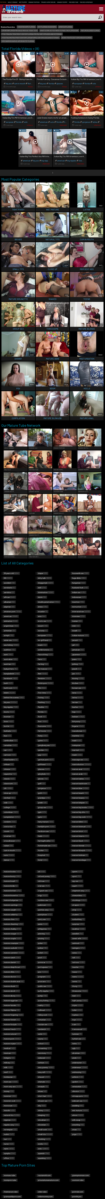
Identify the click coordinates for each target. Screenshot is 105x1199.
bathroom (10, 688)
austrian (9, 664)
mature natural (12, 1034)
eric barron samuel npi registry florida (18, 41)
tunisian (76, 1034)
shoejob (42, 1086)
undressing (78, 1072)
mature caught (12, 910)
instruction (79, 607)
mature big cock (81, 817)
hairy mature (45, 821)
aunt (8, 654)
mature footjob (12, 1024)
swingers (78, 948)
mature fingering (13, 1015)
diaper (42, 573)
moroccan (10, 1105)
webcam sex (79, 1101)
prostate (44, 981)
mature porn (12, 1039)
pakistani (44, 905)
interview (78, 616)
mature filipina (11, 1010)
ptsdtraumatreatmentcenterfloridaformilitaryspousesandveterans (30, 37)
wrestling (77, 1125)
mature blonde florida (90, 30)
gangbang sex (46, 745)
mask (76, 755)
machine (77, 735)
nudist (8, 1134)
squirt (77, 886)
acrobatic (9, 587)
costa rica (9, 826)
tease (76, 972)
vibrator (78, 1091)
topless (77, 1015)
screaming (44, 1048)
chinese (9, 769)
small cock (44, 1129)
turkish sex (78, 1039)
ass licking (11, 645)
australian (10, 659)
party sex (43, 919)
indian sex (78, 592)
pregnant (43, 976)
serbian (43, 1062)
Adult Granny (13, 2)
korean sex (78, 688)
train (76, 1024)
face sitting (45, 654)
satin (42, 1034)
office (8, 1158)
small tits (45, 1134)
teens (77, 976)
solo (94, 83)
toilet (76, 1010)
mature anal (80, 769)
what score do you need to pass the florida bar (59, 30)
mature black (80, 841)
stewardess (78, 895)
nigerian (9, 1120)
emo (41, 616)
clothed (9, 798)
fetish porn (45, 683)
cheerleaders (10, 759)
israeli (76, 630)
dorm (42, 597)
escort (42, 626)
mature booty (12, 876)
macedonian (78, 731)
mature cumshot (13, 953)
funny (42, 735)
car (7, 750)
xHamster (63, 125)
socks (42, 1144)
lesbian (78, 716)
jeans (76, 659)
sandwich (43, 1029)
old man (43, 881)
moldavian (9, 1077)
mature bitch (79, 831)
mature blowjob (81, 850)
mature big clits (80, 812)
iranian (76, 621)
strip (76, 910)
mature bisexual (81, 826)
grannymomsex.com (80, 1175)
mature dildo (11, 972)
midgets (9, 1058)
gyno (42, 817)
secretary (44, 1053)
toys (76, 1019)
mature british (12, 890)
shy (41, 1105)
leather (77, 707)
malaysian (78, 745)
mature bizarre (80, 836)
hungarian (78, 583)
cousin (8, 831)
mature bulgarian (12, 900)
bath (8, 683)
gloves (42, 778)
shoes (42, 1091)
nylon (9, 1148)
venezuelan (79, 1086)
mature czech (12, 957)
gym (42, 812)
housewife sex (80, 573)
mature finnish (11, 1019)
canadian (10, 745)
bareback (10, 678)
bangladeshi (11, 673)
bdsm (9, 692)
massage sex (80, 759)
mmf (8, 1072)
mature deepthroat (14, 967)
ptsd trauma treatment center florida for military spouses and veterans (32, 34)
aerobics (9, 592)
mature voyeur (12, 1043)
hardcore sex (46, 831)
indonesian (78, 597)
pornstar (44, 962)
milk (8, 1067)
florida (30, 83)
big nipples (45, 160)
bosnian (8, 716)
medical (9, 1048)
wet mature (80, 1110)
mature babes (80, 778)
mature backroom (80, 783)
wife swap (78, 1120)
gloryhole (43, 774)
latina (95, 122)
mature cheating (13, 924)
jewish (76, 669)
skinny (43, 1110)
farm (41, 659)
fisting (43, 697)
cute (52, 122)
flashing (43, 702)
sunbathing (78, 919)
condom (9, 821)
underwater (78, 1062)
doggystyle (45, 583)
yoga (76, 1134)
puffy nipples (45, 991)
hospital (43, 855)
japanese (78, 654)
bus (7, 735)
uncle (76, 1058)
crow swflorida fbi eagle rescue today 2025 (19, 30)
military (9, 1062)
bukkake (10, 731)
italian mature (80, 635)
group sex (45, 807)
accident (9, 583)
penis (42, 924)
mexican (9, 1053)
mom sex (10, 1082)
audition (9, 650)
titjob (77, 1005)
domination (45, 592)
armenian (9, 630)
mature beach (80, 793)
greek (42, 802)
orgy (42, 895)
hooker (42, 850)
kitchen (77, 683)
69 (7, 578)
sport (76, 876)
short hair (44, 1096)
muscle (9, 1110)
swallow (78, 929)
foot (42, 721)
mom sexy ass (12, 1086)
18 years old (11, 573)
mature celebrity (12, 914)
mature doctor (12, 976)
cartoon (9, 755)
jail (75, 645)
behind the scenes (13, 697)
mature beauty (80, 798)
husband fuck (80, 587)
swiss (76, 953)
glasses (59, 83)
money (8, 1091)
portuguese (44, 967)
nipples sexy (11, 1125)
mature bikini (79, 821)
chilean (8, 764)
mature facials (12, 1005)
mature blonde (81, 845)
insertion (78, 602)
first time (44, 692)
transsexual (79, 1029)
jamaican (77, 650)
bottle (8, 726)
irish (75, 626)
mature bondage (81, 860)
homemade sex (47, 845)
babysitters (10, 669)
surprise (78, 924)
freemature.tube (11, 1192)
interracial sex (81, 611)
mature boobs (12, 871)
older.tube (42, 1192)
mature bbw (80, 788)
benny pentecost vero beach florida (76, 37)
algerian (9, 607)
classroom (10, 783)
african (9, 597)
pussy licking (46, 1000)
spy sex (77, 881)
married (77, 750)
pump (42, 996)
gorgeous (86, 122)
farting (42, 664)
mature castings (12, 905)
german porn (45, 759)
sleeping (43, 1115)
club (8, 802)
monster (10, 1096)
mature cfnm (11, 919)
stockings (79, 900)
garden (42, 750)
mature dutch (11, 991)
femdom (44, 678)
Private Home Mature (48, 2)
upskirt (77, 1082)
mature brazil (10, 881)
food (42, 716)
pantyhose (44, 914)
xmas (76, 1129)
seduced (44, 1058)
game (42, 740)
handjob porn (46, 826)
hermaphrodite (46, 841)
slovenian (43, 1125)
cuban (8, 845)
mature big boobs (82, 807)
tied (76, 996)
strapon (78, 905)
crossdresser (11, 841)
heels (43, 836)
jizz (76, 673)
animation (10, 621)
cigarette (10, 774)
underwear (79, 1067)
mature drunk (11, 986)
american (44, 122)
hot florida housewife (47, 27)
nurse (8, 1144)
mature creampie (13, 943)
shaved (43, 1077)
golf (41, 783)
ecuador (42, 611)
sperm (77, 871)
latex (76, 692)
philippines (44, 929)
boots (9, 712)
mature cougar (12, 933)
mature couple (12, 938)
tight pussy (79, 1000)
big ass (9, 83)
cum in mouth (19, 83)
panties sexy (45, 910)
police (42, 948)
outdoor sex (45, 900)
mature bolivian (79, 855)
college (9, 807)
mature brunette (13, 895)
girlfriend (44, 764)
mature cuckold (13, 948)
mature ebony (12, 996)
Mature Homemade (86, 2)
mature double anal (13, 981)
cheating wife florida (26, 27)
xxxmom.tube (77, 1180)
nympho (9, 1153)
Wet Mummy (23, 2)
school (43, 1043)
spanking (44, 1158)
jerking (77, 664)
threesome (79, 991)
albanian (9, 602)
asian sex (10, 640)
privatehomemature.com (48, 1180)
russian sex (45, 1024)
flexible (42, 707)
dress (42, 607)
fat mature (44, 669)
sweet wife (79, 938)
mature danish (11, 962)
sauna (42, 1039)
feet (42, 673)
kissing (77, 678)
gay (42, 755)
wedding (77, 1105)
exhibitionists (45, 650)
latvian (76, 702)
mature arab (79, 774)
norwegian (10, 1129)
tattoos (78, 962)
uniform (77, 1077)
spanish (43, 1153)
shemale (43, 1082)
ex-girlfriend (44, 640)
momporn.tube (10, 1180)
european (78, 83)
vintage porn (80, 1096)
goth (42, 793)
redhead (44, 1010)
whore (77, 1115)
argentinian (11, 626)
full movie (44, 731)
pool (42, 957)
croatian (9, 836)
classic (9, 778)
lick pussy (78, 721)
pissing (43, 938)
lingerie (78, 726)
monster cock (12, 1101)
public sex (44, 986)
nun (7, 1139)
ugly (75, 1048)
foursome (44, 726)
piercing (43, 933)
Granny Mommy (62, 2)
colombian (11, 812)
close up (82, 160)
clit (8, 788)
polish (42, 953)
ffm (42, 688)
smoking (44, 1139)
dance (9, 860)
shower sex (44, 1101)
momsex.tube (9, 1175)
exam (42, 645)
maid (76, 740)
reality (43, 1005)
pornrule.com (77, 1192)
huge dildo (78, 578)
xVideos (98, 86)
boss (8, 721)
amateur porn (12, 611)
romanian (44, 1019)
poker (42, 943)
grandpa (43, 798)
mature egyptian (12, 1000)
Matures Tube (73, 2)
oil (41, 871)
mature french (12, 1029)
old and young (46, 876)
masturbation (81, 764)
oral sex (43, 886)
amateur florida (65, 27)
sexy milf (44, 1072)
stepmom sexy (80, 890)
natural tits (11, 1115)
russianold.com (44, 1175)
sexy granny (45, 1067)
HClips (30, 86)
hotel (66, 122)
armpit (8, 635)
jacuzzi (76, 640)
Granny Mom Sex (34, 2)
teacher (77, 967)
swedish (77, 933)
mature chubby (12, 929)
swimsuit (77, 943)
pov (43, 972)
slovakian (43, 1120)
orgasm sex (45, 890)
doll (42, 587)
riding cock (44, 1015)
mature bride (10, 886)
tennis (76, 981)
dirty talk (44, 578)
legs (76, 712)
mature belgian (79, 802)
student (77, 914)
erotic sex (44, 621)
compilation (11, 817)
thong (76, 986)
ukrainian (78, 1053)
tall (75, 957)
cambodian (10, 740)
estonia (42, 630)
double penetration (48, 602)
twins (76, 1043)
